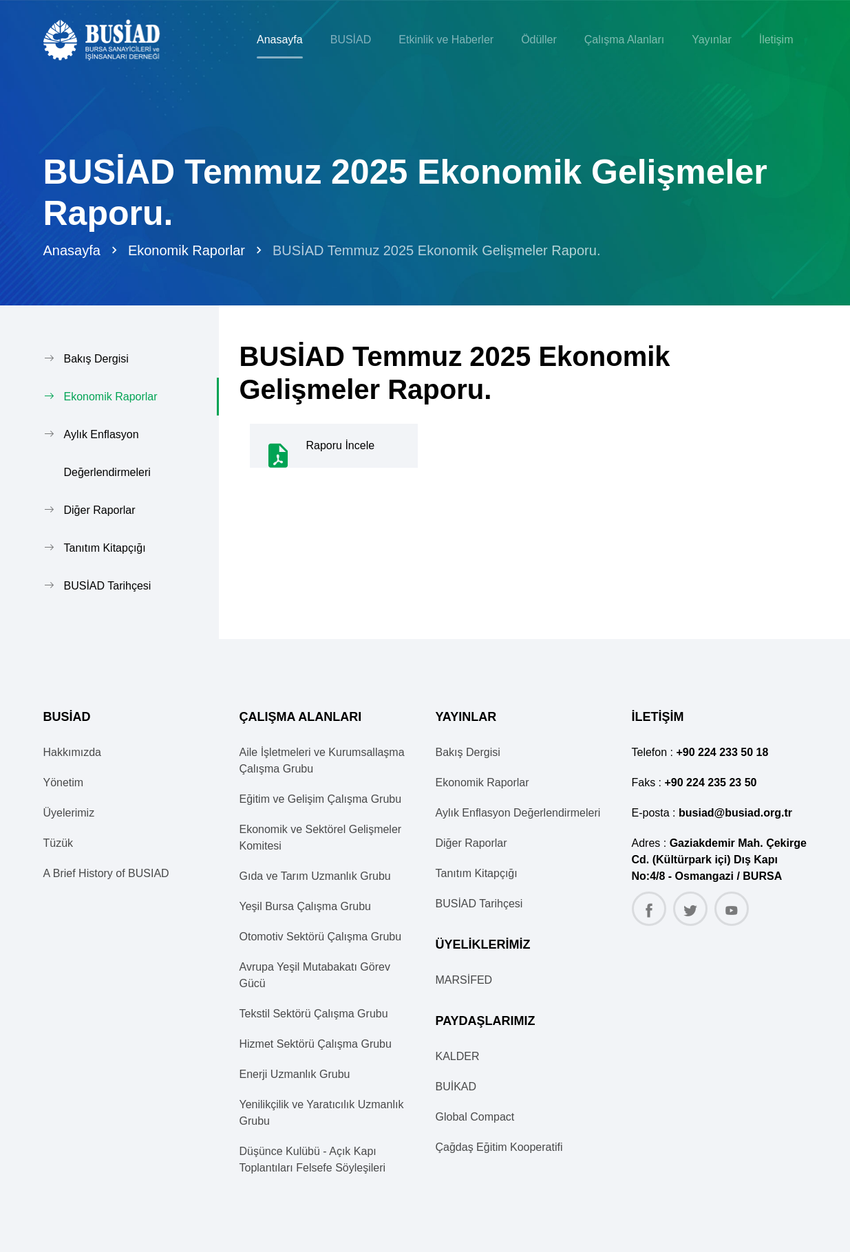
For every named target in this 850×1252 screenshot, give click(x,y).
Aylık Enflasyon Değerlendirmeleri (107, 453)
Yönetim (63, 782)
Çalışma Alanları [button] (624, 39)
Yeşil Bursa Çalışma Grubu (306, 906)
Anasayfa (280, 39)
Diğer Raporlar (100, 510)
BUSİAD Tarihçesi (107, 586)
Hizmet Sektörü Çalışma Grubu (316, 1044)
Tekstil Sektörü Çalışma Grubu (314, 1013)
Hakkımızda (72, 752)
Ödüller (539, 39)
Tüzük (58, 843)
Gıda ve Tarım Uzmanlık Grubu (315, 876)
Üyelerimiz (69, 813)
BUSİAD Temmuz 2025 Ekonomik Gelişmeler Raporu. (436, 250)
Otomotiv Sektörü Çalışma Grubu (321, 936)
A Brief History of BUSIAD (106, 873)
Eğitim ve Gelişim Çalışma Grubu (321, 799)
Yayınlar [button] (712, 39)
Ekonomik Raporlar (186, 250)
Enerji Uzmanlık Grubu (295, 1074)
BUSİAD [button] (351, 39)
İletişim (776, 39)
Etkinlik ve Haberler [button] (446, 39)
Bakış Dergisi (96, 359)
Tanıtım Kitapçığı (105, 548)
